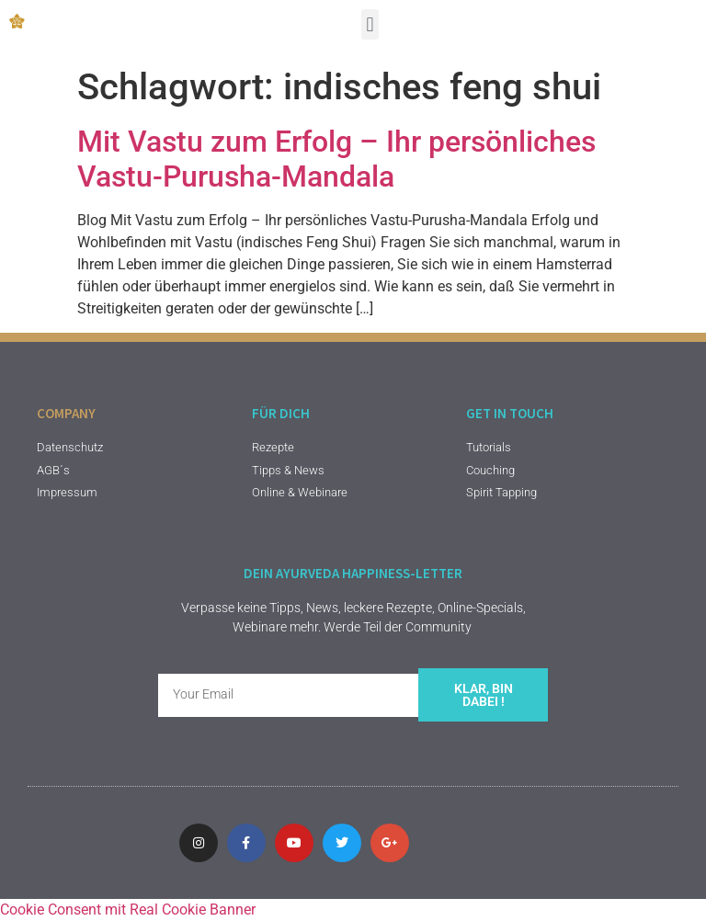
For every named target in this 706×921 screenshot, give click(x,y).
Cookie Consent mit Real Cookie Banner (128, 909)
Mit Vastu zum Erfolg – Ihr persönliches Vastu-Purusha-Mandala (336, 159)
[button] (370, 24)
